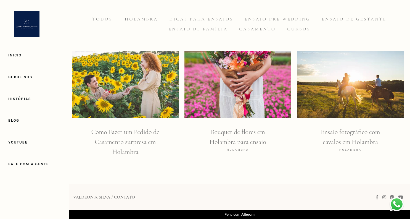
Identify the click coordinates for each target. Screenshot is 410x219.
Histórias (19, 99)
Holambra (141, 19)
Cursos (298, 29)
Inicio (15, 55)
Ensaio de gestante (354, 19)
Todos (102, 19)
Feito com (239, 214)
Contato (124, 197)
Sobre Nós (20, 77)
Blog (13, 120)
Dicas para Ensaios (202, 19)
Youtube (18, 142)
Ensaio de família (198, 29)
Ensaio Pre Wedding (277, 19)
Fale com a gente (28, 164)
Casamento (257, 29)
